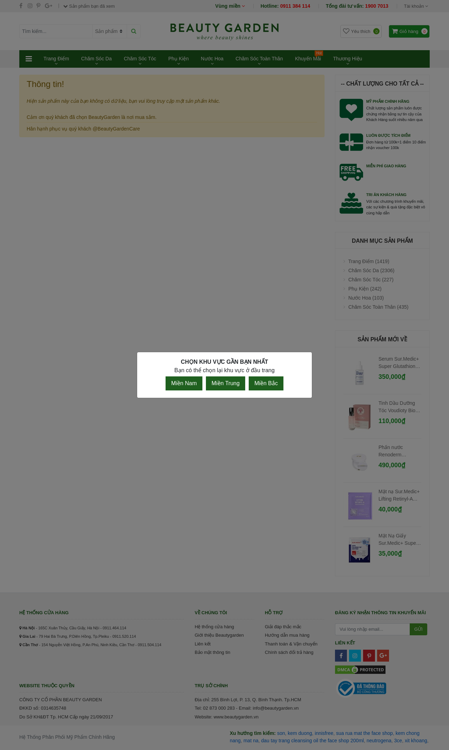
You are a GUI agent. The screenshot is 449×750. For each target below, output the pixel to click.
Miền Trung (226, 383)
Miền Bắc (266, 383)
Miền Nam (184, 383)
